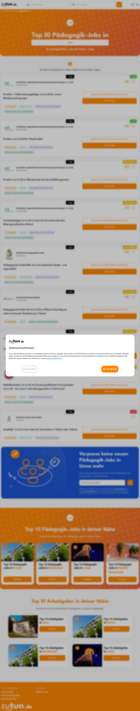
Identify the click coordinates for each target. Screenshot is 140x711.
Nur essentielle (29, 369)
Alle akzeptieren (110, 369)
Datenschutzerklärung (54, 358)
